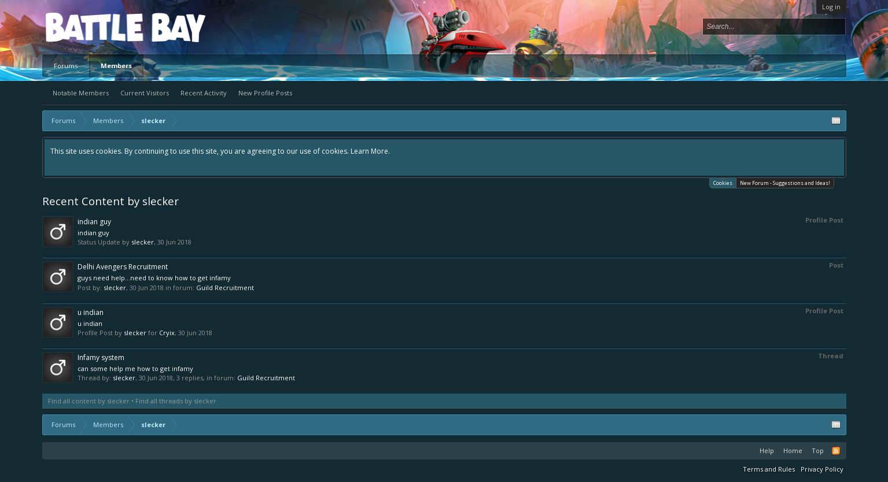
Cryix (167, 332)
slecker (142, 242)
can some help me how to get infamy (135, 368)
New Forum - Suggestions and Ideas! (785, 183)
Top (818, 450)
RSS (836, 450)
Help (767, 450)
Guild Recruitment (225, 287)
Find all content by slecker (89, 400)
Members (116, 65)
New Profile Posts (265, 92)
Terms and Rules (769, 469)
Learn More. (370, 151)
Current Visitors (144, 92)
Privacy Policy (822, 469)
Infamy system (101, 357)
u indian (91, 312)
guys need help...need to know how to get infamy (154, 277)
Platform (88, 27)
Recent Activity (203, 92)
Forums (66, 65)
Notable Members (81, 92)
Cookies (722, 182)
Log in (831, 6)
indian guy (94, 222)
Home (792, 450)
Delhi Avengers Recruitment (123, 267)
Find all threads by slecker (175, 400)
